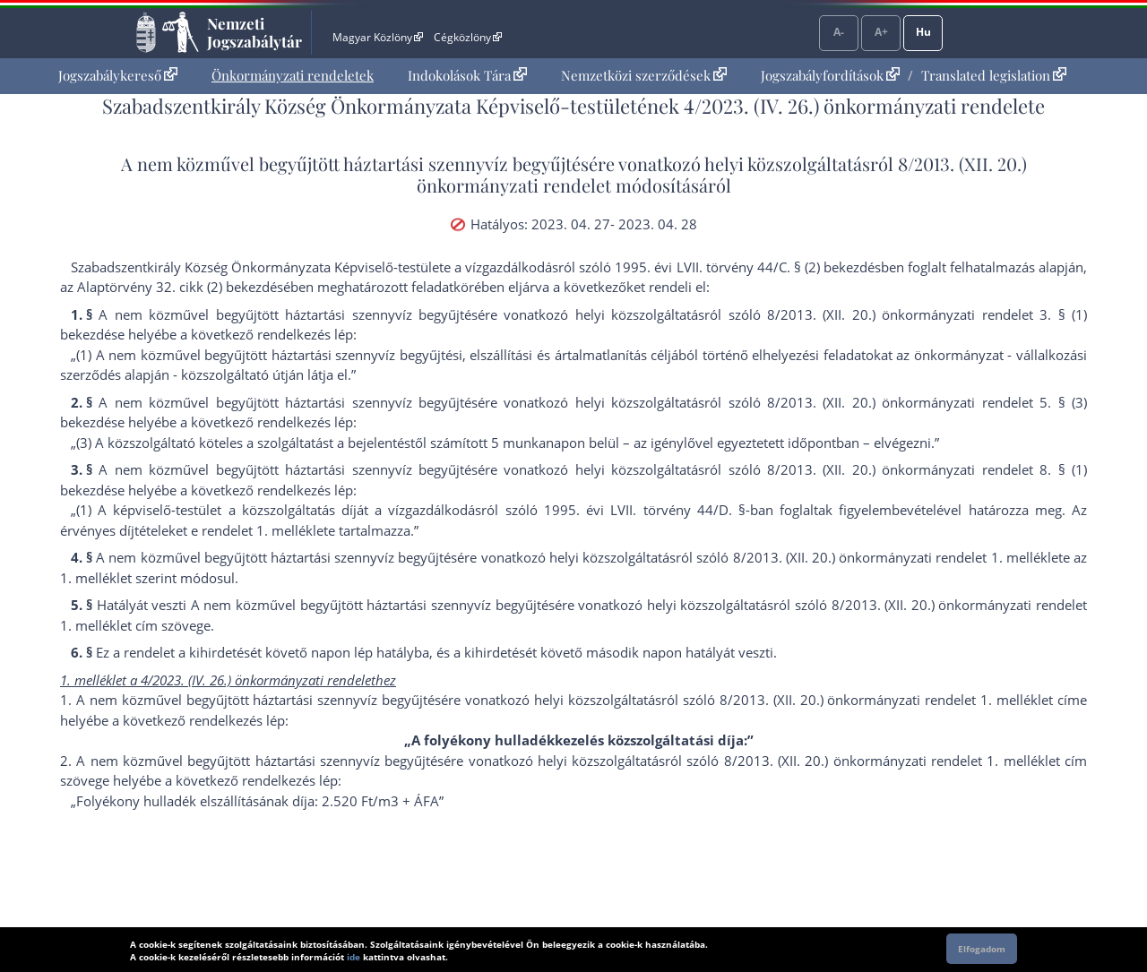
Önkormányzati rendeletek (292, 75)
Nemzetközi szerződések (644, 75)
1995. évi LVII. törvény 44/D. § (645, 510)
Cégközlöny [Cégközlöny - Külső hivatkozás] (468, 37)
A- (838, 31)
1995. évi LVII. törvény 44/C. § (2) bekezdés (747, 267)
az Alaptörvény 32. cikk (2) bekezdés (171, 287)
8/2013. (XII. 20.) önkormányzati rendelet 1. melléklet (898, 557)
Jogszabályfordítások (830, 75)
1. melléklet (292, 530)
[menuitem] (118, 75)
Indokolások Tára (467, 75)
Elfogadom (981, 948)
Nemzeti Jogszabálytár (254, 32)
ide (353, 956)
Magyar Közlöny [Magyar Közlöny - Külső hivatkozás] (377, 37)
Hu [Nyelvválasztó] (923, 31)
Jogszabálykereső (117, 75)
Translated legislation (993, 75)
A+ (881, 31)
